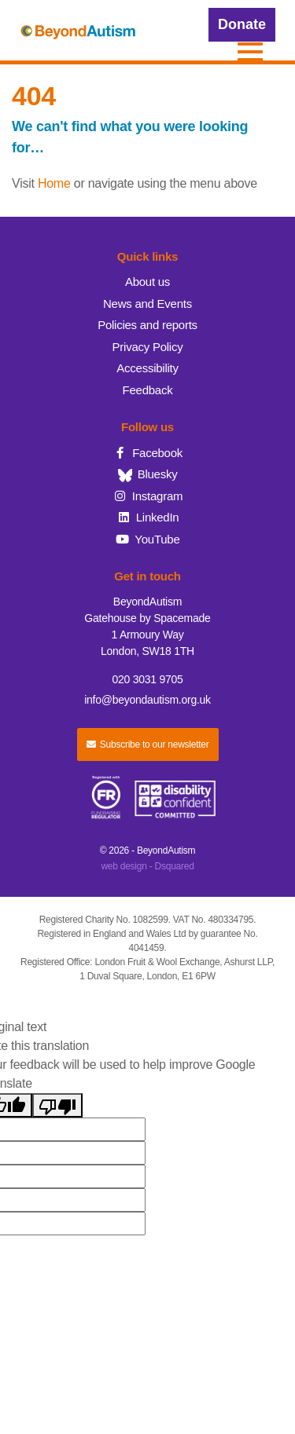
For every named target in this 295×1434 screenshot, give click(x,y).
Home (54, 183)
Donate (242, 24)
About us (147, 281)
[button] (250, 52)
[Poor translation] (57, 1105)
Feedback (148, 390)
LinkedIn (147, 517)
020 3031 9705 (147, 679)
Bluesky (148, 474)
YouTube (147, 539)
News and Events (147, 303)
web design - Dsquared (147, 866)
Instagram (147, 496)
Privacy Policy (147, 346)
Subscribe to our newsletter (148, 744)
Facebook (147, 452)
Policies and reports (147, 324)
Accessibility (147, 368)
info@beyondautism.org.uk (147, 699)
